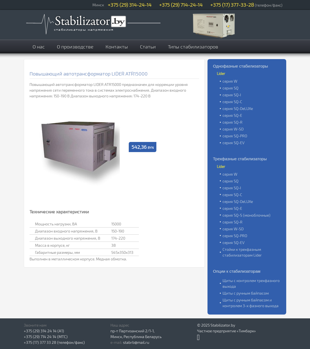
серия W (230, 81)
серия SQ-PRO (235, 135)
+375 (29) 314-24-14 (129, 5)
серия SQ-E (232, 115)
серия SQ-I (232, 94)
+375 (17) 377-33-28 (232, 5)
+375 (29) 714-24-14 (181, 5)
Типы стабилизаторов (193, 46)
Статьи (148, 46)
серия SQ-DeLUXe (238, 108)
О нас (39, 46)
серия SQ (230, 88)
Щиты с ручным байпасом (246, 293)
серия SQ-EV (233, 142)
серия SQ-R (232, 122)
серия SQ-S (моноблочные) (246, 215)
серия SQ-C (232, 101)
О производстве (75, 46)
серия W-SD (233, 129)
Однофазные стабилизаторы (240, 66)
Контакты (117, 46)
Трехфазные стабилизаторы (240, 158)
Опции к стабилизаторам (237, 271)
